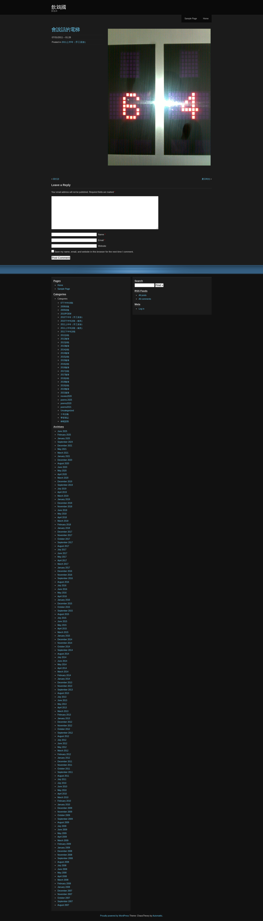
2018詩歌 (65, 378)
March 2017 (63, 564)
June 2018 (62, 510)
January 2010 (64, 804)
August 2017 (63, 546)
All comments (145, 299)
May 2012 (62, 747)
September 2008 (65, 858)
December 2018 (65, 503)
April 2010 (62, 794)
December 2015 (65, 603)
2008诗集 (65, 306)
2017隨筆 (65, 375)
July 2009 (62, 826)
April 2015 (62, 628)
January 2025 (64, 438)
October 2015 (64, 607)
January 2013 (64, 718)
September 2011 (65, 772)
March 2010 (63, 797)
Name (102, 234)
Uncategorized (67, 410)
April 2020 (62, 474)
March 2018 (63, 521)
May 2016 (62, 593)
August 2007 (63, 905)
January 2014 (64, 679)
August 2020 (63, 463)
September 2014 (65, 650)
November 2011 (65, 765)
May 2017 (62, 557)
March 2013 (63, 711)
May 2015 (62, 625)
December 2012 (65, 722)
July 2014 (62, 657)
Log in (141, 309)
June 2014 (62, 661)
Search (139, 281)
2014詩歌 (65, 350)
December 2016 (65, 571)
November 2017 (65, 535)
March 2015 (63, 632)
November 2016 (65, 575)
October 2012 (64, 729)
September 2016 (65, 578)
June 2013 (62, 700)
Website (102, 246)
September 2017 (65, 542)
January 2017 (64, 568)
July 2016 (62, 585)
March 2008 (63, 880)
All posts (142, 295)
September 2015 (65, 611)
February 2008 (64, 883)
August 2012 (63, 736)
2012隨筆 (65, 339)
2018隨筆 (65, 382)
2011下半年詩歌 (68, 331)
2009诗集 (65, 310)
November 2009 (65, 812)
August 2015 (63, 614)
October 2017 (64, 539)
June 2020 (62, 467)
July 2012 (62, 740)
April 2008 (62, 876)
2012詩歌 (65, 335)
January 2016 (64, 600)
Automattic (157, 916)
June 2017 (62, 553)
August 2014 (63, 654)
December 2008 (65, 851)
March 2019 (63, 496)
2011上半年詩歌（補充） (72, 328)
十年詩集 (65, 414)
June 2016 (62, 589)
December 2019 (65, 481)
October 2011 (64, 769)
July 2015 (62, 618)
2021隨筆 (65, 393)
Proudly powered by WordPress (114, 916)
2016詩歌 (65, 364)
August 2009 (63, 822)
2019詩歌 (65, 385)
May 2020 (62, 471)
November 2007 (65, 894)
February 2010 (64, 801)
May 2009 (62, 833)
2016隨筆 (65, 367)
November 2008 (65, 855)
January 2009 (64, 848)
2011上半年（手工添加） (74, 42)
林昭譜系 (65, 421)
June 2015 (62, 621)
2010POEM (66, 314)
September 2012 (65, 733)
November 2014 (65, 643)
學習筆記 (65, 418)
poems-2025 (66, 400)
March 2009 (63, 840)
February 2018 (64, 524)
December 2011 (65, 761)
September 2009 (65, 819)
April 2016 (62, 596)
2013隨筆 (65, 346)
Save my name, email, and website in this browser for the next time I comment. (94, 251)
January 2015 (64, 636)
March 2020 (63, 478)
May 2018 (62, 514)
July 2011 (62, 779)
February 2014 (64, 675)
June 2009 (62, 829)
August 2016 (63, 582)
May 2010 (62, 790)
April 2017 (62, 560)
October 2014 (64, 647)
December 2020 (65, 460)
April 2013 (62, 707)
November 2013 (65, 686)
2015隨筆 (65, 360)
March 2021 (63, 453)
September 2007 (65, 901)
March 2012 (63, 751)
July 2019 (62, 489)
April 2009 (62, 837)
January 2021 (64, 456)
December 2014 (65, 639)
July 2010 (62, 783)
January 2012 (64, 758)
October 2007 (64, 898)
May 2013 (62, 704)
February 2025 (64, 435)
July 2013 (62, 697)
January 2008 (64, 887)
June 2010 (62, 786)
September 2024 (65, 442)
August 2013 (63, 693)
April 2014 (62, 668)
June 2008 (62, 869)
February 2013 (64, 715)
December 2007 (65, 891)
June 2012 (62, 743)
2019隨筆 (65, 389)
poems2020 (66, 403)
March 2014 (63, 672)
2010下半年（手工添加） (72, 317)
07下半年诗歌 (67, 303)
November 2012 (65, 725)
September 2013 (65, 690)
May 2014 (62, 664)
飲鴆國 (58, 7)
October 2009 (64, 815)
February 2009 (64, 844)
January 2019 (64, 499)
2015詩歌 (65, 357)
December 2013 (65, 682)
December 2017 (65, 532)
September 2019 (65, 485)
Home (206, 18)
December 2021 (65, 446)
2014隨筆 (65, 353)
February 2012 (64, 754)
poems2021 (66, 407)
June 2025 (62, 431)
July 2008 (62, 865)
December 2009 (65, 808)
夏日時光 (206, 179)
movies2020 (66, 396)
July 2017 (62, 549)
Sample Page (191, 18)
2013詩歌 (65, 342)
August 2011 (63, 776)
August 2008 (63, 862)
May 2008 (62, 873)
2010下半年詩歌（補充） (72, 321)
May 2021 (62, 449)
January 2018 (64, 528)
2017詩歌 (65, 371)
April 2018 (62, 517)
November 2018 (65, 506)
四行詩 (56, 179)
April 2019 (62, 492)
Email (101, 240)
